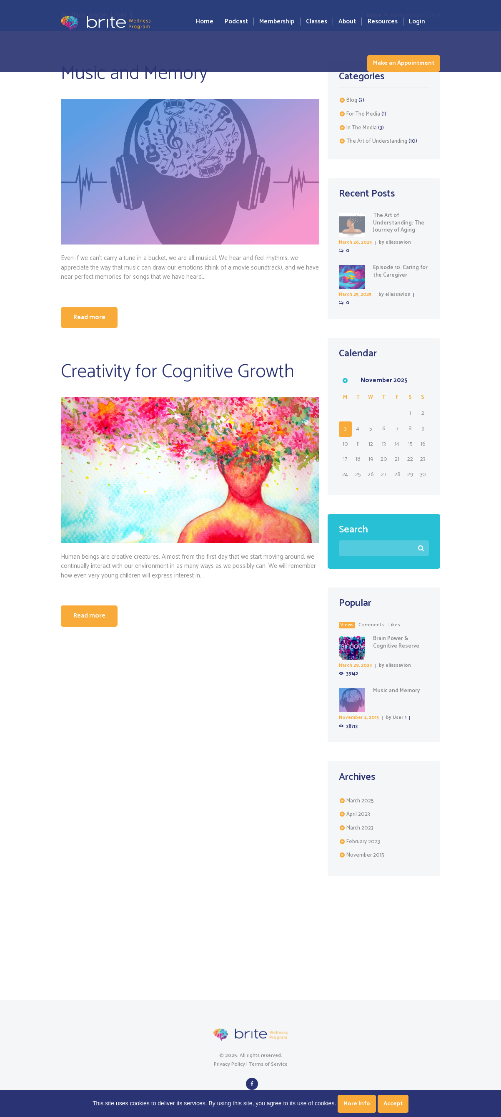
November (365, 857)
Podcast (236, 21)
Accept (393, 1104)
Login (417, 21)
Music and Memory (134, 73)
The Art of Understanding (376, 141)
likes (394, 626)
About (347, 21)
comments (371, 626)
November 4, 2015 (359, 719)
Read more (90, 318)
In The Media (361, 128)
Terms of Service (268, 1066)
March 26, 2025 (355, 242)
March (360, 802)
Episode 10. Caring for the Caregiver (400, 272)
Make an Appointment (403, 63)
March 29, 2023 (355, 667)
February (363, 843)
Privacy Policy (229, 1066)
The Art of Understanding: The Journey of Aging (399, 222)
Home (204, 21)
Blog (351, 100)
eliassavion (398, 242)
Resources (383, 21)
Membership (276, 21)
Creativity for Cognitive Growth (178, 372)
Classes (316, 21)
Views (347, 626)
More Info (356, 1104)
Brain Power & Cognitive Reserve (396, 643)
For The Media (363, 114)
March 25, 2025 (355, 295)
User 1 (399, 719)
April (358, 816)
